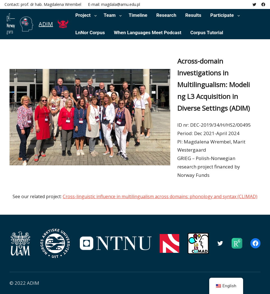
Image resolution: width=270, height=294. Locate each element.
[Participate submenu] (238, 15)
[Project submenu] (95, 15)
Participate (222, 15)
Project (83, 15)
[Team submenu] (120, 15)
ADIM (46, 24)
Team (110, 15)
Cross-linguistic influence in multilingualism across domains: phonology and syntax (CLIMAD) (160, 196)
